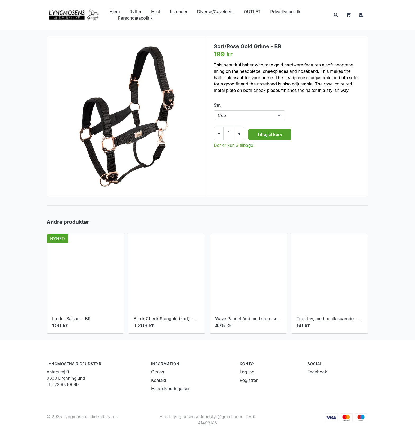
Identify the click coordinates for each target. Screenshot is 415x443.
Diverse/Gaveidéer (215, 11)
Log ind (247, 371)
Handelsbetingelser (170, 388)
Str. (217, 105)
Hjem (115, 11)
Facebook (317, 371)
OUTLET (252, 11)
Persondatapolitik (135, 18)
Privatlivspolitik (285, 11)
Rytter (135, 11)
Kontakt (158, 380)
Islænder (178, 11)
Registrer (249, 380)
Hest (155, 11)
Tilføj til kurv (269, 134)
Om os (157, 371)
